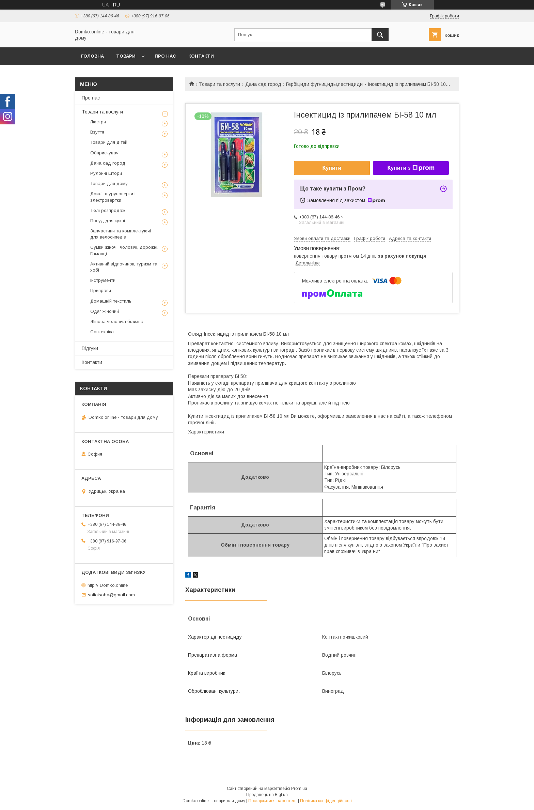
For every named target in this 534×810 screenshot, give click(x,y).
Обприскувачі (105, 152)
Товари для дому (109, 183)
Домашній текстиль (110, 301)
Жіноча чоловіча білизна (116, 321)
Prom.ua (299, 788)
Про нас (165, 56)
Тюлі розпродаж (107, 210)
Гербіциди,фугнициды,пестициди (324, 84)
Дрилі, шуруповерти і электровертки (113, 196)
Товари (126, 56)
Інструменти (102, 280)
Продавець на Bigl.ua (267, 794)
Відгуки (90, 348)
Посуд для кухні (107, 220)
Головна (92, 56)
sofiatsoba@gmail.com (111, 594)
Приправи (100, 290)
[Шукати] (380, 34)
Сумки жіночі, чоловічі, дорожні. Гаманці (124, 250)
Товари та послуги (219, 84)
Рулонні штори (106, 173)
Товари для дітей (108, 142)
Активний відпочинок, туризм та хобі (123, 267)
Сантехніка (102, 331)
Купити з (410, 168)
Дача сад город (263, 84)
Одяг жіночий (104, 311)
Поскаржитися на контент (272, 800)
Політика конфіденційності (326, 800)
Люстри (98, 121)
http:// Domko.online (108, 584)
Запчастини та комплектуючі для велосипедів (120, 234)
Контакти (201, 56)
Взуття (97, 132)
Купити (332, 168)
